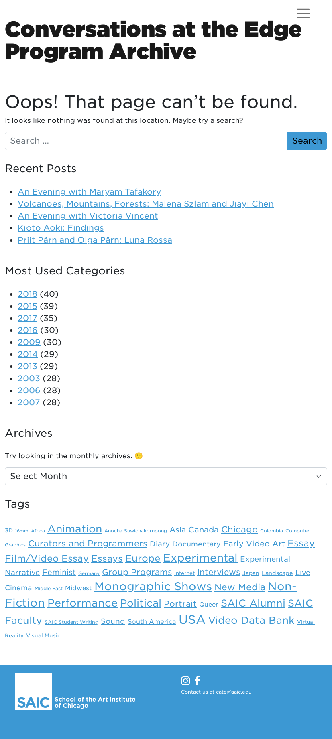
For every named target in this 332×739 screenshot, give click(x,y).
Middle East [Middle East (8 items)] (49, 588)
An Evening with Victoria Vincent (88, 216)
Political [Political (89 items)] (140, 603)
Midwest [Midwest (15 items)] (78, 588)
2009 (29, 342)
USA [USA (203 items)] (192, 620)
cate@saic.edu (234, 692)
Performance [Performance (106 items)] (82, 603)
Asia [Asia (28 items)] (177, 529)
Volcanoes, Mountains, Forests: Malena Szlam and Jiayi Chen (146, 204)
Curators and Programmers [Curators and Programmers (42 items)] (87, 543)
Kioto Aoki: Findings (61, 228)
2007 (29, 402)
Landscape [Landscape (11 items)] (277, 573)
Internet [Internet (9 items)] (184, 573)
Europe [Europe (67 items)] (143, 558)
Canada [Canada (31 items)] (203, 529)
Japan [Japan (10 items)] (250, 573)
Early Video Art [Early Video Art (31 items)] (254, 543)
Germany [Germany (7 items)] (89, 573)
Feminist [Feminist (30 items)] (59, 572)
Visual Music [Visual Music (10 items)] (43, 635)
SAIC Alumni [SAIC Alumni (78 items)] (253, 603)
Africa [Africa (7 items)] (38, 531)
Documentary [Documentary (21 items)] (196, 544)
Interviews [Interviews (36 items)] (218, 572)
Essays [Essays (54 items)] (107, 558)
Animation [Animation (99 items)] (74, 529)
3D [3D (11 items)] (9, 530)
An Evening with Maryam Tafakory (89, 192)
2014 (28, 354)
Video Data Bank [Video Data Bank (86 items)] (251, 620)
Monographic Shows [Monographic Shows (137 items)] (153, 586)
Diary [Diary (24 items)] (160, 544)
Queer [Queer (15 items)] (208, 604)
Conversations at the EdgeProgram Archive (153, 40)
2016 (28, 330)
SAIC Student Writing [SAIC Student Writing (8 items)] (71, 622)
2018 (27, 294)
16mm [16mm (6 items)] (22, 531)
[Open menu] (303, 13)
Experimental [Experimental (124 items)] (200, 557)
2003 (29, 378)
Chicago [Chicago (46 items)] (239, 529)
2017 (27, 318)
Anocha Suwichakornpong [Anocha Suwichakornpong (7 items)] (135, 531)
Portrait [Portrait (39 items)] (180, 604)
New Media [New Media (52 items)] (239, 587)
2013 (27, 366)
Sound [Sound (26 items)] (113, 621)
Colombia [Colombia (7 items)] (271, 531)
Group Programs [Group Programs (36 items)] (137, 572)
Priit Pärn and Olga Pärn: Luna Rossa (95, 240)
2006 (29, 390)
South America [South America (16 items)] (152, 621)
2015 (27, 306)
